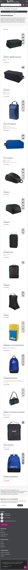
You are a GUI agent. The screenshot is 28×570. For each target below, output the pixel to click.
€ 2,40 (6, 96)
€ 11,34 (6, 350)
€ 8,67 (6, 317)
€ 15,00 (6, 384)
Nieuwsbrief (3, 532)
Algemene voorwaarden (5, 552)
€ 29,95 (6, 449)
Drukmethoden (3, 536)
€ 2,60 (6, 130)
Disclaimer (3, 556)
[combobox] (11, 5)
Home (2, 8)
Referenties (3, 546)
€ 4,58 (6, 194)
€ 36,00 (6, 480)
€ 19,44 (6, 417)
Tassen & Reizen (7, 8)
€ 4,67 (6, 224)
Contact (2, 541)
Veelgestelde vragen (4, 534)
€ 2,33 (6, 62)
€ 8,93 (6, 287)
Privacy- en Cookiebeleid (5, 554)
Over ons (2, 530)
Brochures (2, 545)
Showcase (2, 543)
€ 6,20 (6, 257)
